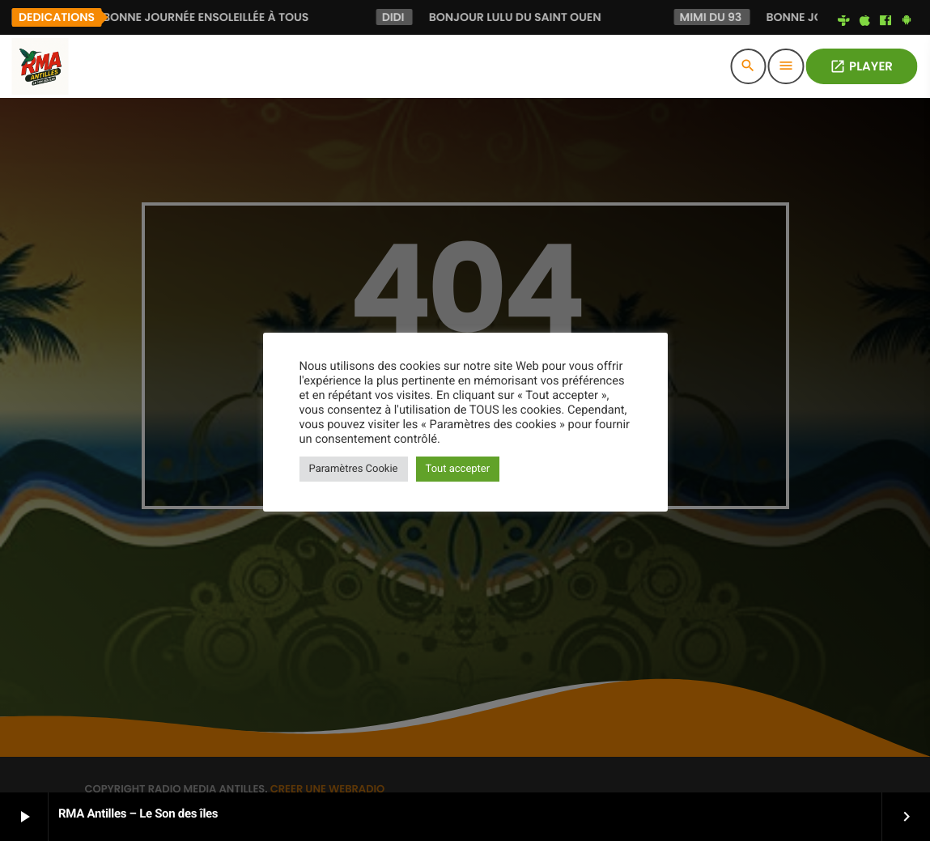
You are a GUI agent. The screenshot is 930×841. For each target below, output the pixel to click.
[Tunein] (844, 21)
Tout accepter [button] (458, 469)
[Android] (906, 21)
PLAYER (861, 66)
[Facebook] (885, 21)
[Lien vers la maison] (39, 66)
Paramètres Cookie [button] (353, 469)
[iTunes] (864, 21)
